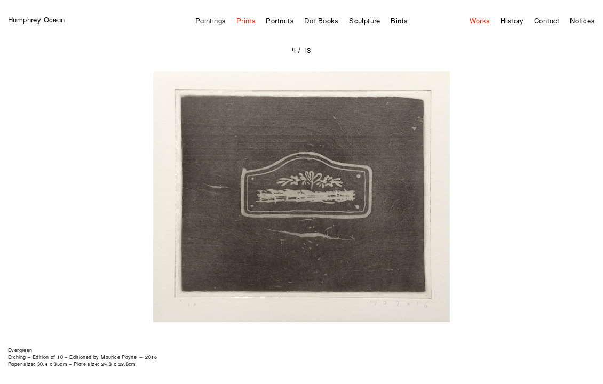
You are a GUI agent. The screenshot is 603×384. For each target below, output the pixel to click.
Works (480, 21)
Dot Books (321, 21)
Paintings (210, 21)
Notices (582, 21)
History (512, 21)
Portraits (280, 21)
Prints (246, 21)
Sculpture (364, 21)
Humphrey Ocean (36, 19)
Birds (399, 21)
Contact (547, 21)
